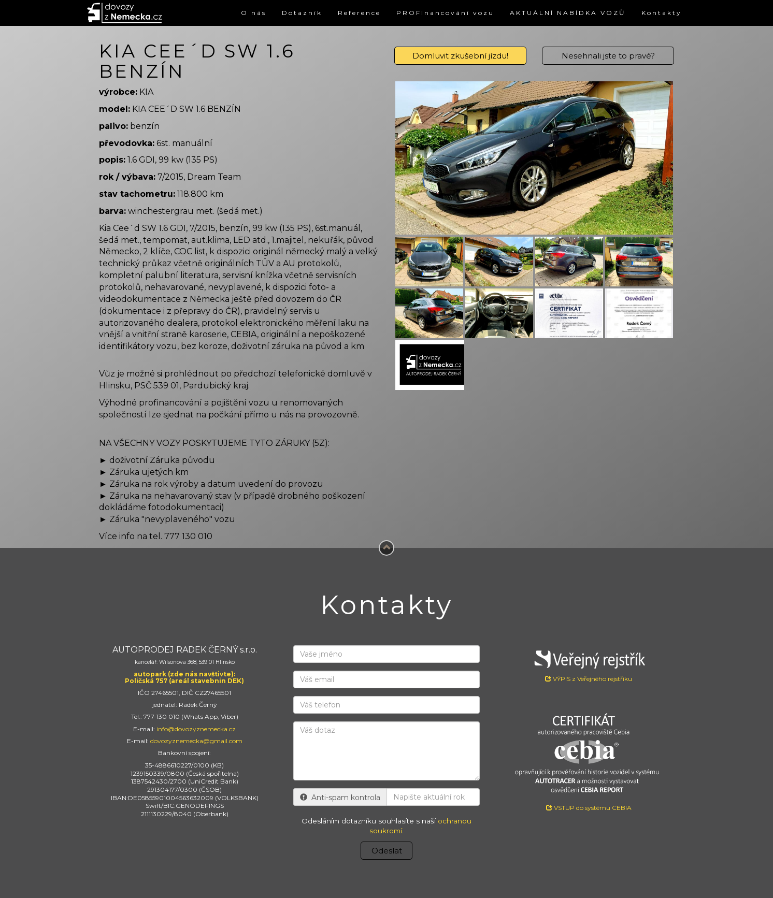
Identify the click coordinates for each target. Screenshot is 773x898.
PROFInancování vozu (445, 13)
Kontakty (661, 13)
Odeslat (386, 851)
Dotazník (302, 13)
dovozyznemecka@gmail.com (196, 741)
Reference (359, 13)
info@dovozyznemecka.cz (196, 729)
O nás (253, 13)
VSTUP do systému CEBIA (589, 808)
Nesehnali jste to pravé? (608, 56)
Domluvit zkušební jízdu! (460, 56)
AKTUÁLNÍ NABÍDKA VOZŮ (568, 13)
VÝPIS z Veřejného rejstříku (588, 664)
